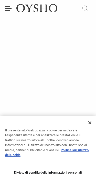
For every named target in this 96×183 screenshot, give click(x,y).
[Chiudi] (89, 123)
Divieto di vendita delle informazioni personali (48, 173)
